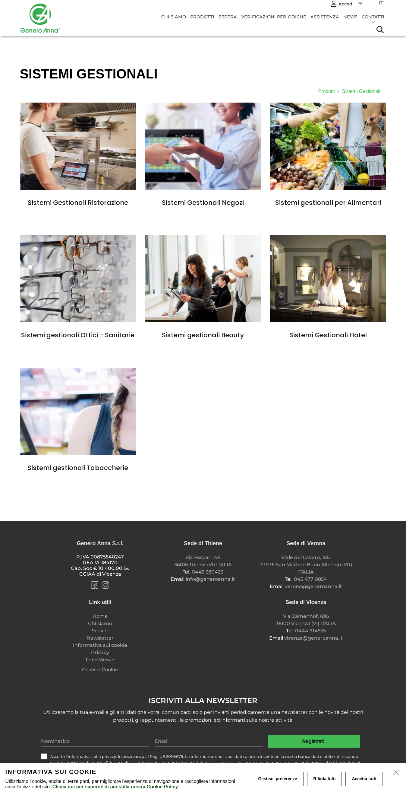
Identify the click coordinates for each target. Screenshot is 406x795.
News (350, 17)
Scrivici (100, 631)
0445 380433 (207, 572)
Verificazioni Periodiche (273, 17)
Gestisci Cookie (100, 670)
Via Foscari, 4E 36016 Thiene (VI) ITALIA (203, 561)
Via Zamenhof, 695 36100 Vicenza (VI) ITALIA (306, 619)
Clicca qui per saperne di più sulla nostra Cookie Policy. (115, 786)
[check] (44, 756)
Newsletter (100, 638)
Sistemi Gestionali (361, 91)
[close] (396, 772)
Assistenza (324, 17)
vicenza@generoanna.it (313, 638)
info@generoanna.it (210, 579)
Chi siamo (173, 17)
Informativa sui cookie (100, 645)
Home (100, 616)
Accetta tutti (364, 778)
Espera (228, 17)
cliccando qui (222, 762)
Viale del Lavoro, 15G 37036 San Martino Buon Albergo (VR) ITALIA (306, 565)
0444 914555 (310, 631)
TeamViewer (100, 660)
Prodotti (202, 17)
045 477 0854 (310, 579)
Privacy (100, 652)
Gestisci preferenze (277, 778)
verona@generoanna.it (313, 586)
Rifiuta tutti (324, 778)
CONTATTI (373, 17)
